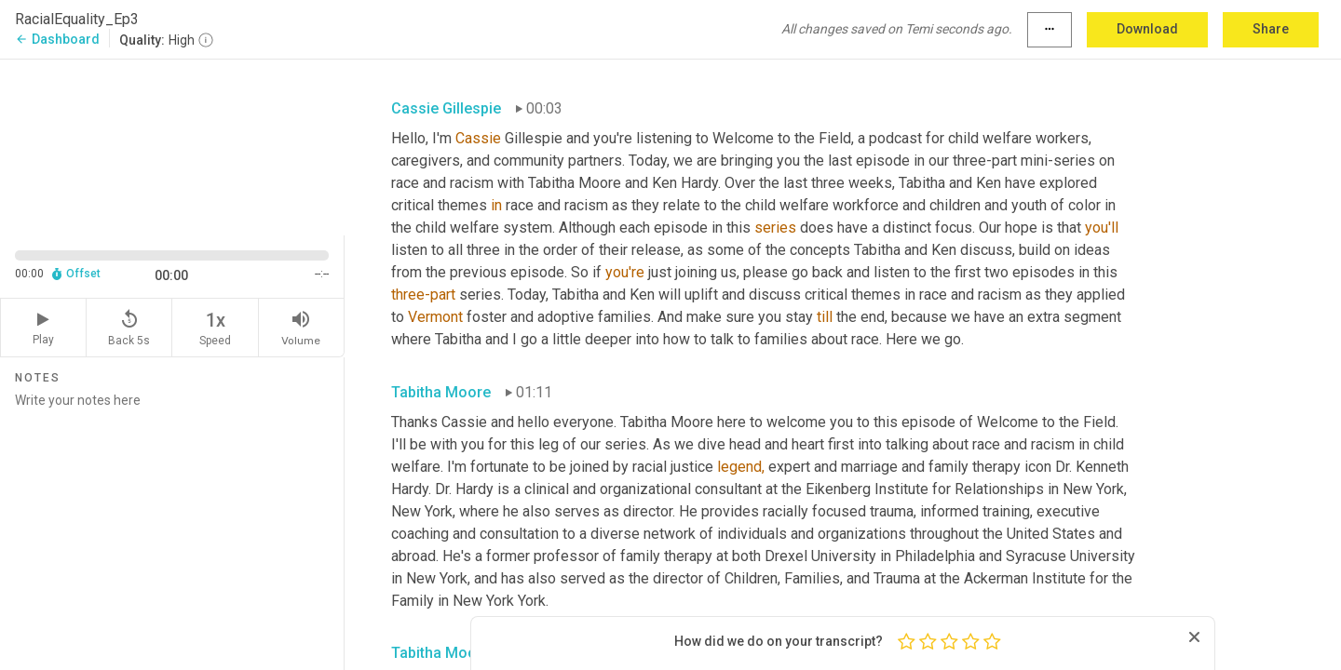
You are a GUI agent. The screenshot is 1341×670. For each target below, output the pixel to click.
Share (1271, 28)
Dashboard (57, 39)
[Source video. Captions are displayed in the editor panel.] (172, 146)
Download (1147, 28)
